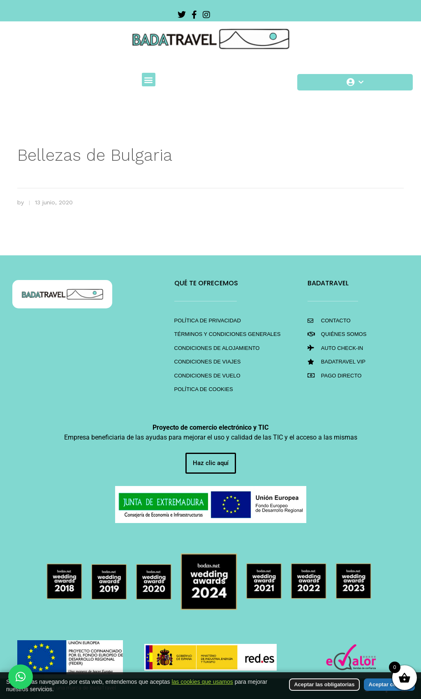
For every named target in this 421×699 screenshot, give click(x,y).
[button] (148, 79)
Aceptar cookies (389, 684)
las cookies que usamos (202, 681)
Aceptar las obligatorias (324, 684)
